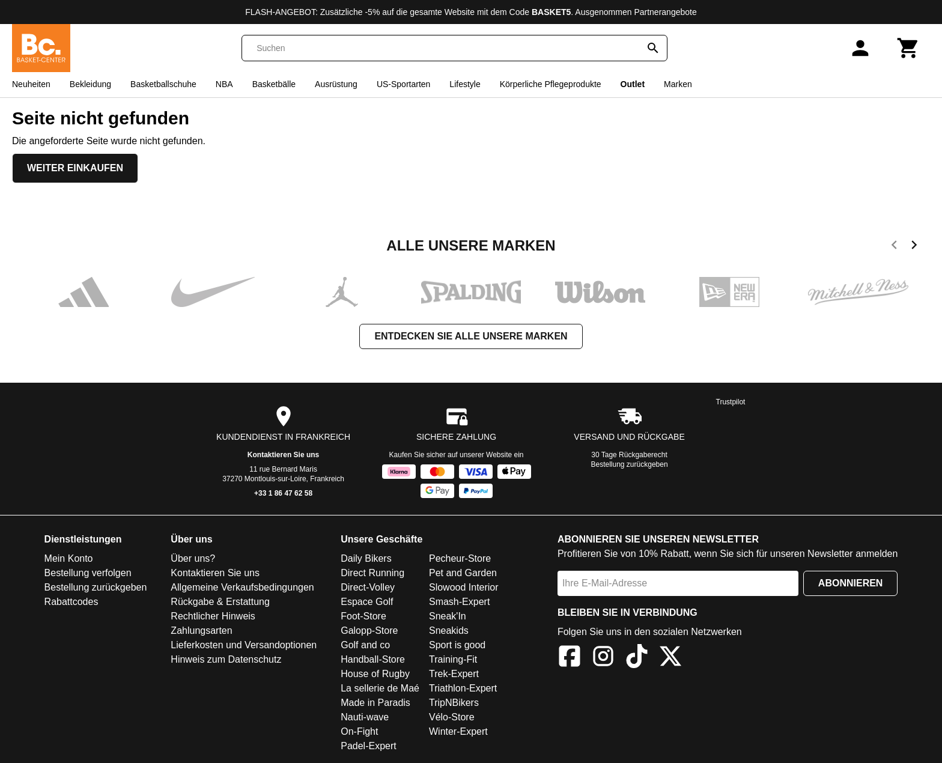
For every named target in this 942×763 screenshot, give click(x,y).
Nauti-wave (365, 717)
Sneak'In (447, 616)
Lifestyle (464, 84)
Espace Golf (367, 602)
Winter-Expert (458, 731)
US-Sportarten (403, 84)
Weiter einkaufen (75, 168)
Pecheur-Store (460, 558)
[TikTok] (637, 658)
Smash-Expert (459, 602)
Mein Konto (68, 558)
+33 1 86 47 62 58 (283, 493)
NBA (224, 84)
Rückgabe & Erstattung (220, 602)
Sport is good (457, 645)
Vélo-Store (452, 717)
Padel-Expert (369, 746)
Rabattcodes (71, 602)
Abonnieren (850, 583)
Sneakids (449, 630)
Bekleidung (90, 84)
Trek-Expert (454, 674)
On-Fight (359, 731)
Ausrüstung (336, 84)
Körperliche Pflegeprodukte (550, 84)
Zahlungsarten (201, 630)
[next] (914, 247)
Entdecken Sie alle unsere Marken (470, 336)
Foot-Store (363, 616)
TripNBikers (454, 703)
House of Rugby (375, 674)
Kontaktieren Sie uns (283, 455)
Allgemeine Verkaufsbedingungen (242, 587)
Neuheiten (31, 84)
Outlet (633, 84)
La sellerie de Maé (380, 688)
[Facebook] (570, 658)
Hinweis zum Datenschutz (226, 659)
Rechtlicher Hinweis (213, 616)
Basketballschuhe (163, 84)
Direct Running (372, 573)
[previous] (894, 247)
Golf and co (365, 645)
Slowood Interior (464, 587)
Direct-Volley (368, 587)
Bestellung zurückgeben (629, 464)
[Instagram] (603, 658)
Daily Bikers (366, 558)
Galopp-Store (369, 630)
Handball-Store (373, 659)
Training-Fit (453, 659)
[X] (670, 658)
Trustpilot (731, 402)
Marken (678, 84)
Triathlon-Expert (463, 688)
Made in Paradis (375, 703)
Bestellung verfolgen (88, 573)
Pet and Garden (463, 573)
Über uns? (193, 558)
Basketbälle (274, 84)
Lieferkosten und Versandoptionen (244, 645)
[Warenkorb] (908, 48)
